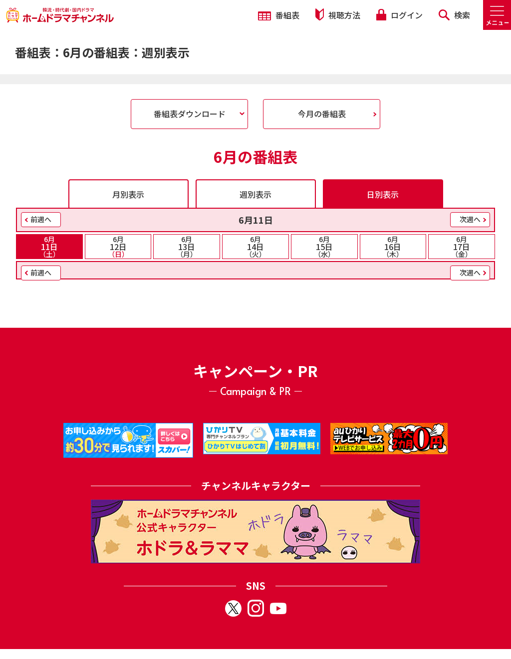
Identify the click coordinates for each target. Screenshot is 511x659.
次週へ (470, 219)
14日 (255, 246)
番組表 (278, 15)
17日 (462, 246)
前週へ (40, 219)
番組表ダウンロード (190, 114)
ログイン (399, 15)
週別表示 (255, 194)
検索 (454, 15)
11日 (49, 246)
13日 (187, 246)
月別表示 (128, 194)
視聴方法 (337, 14)
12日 (118, 246)
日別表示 (383, 194)
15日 (324, 246)
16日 (393, 246)
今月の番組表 (322, 114)
